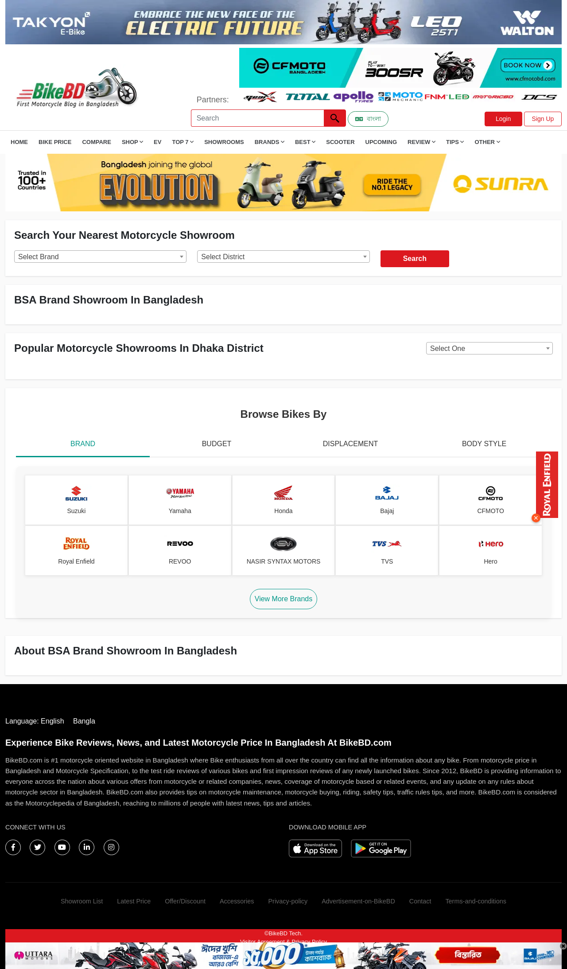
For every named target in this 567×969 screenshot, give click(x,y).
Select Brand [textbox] (38, 257)
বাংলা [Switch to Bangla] (368, 118)
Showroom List (82, 901)
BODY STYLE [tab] (484, 444)
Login (503, 118)
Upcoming (381, 142)
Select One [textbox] (447, 348)
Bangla (84, 721)
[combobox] (100, 256)
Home (19, 142)
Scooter (340, 142)
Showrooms (224, 142)
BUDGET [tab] (217, 444)
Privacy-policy (287, 901)
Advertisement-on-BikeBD (358, 901)
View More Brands (283, 599)
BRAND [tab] (82, 444)
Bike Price (55, 142)
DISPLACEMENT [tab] (350, 444)
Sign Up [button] (543, 118)
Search (415, 258)
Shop (132, 142)
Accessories (237, 901)
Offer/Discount (185, 901)
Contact (420, 901)
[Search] (257, 118)
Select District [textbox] (223, 257)
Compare (96, 142)
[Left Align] (335, 118)
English (52, 721)
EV (157, 142)
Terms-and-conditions (475, 901)
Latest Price (134, 901)
